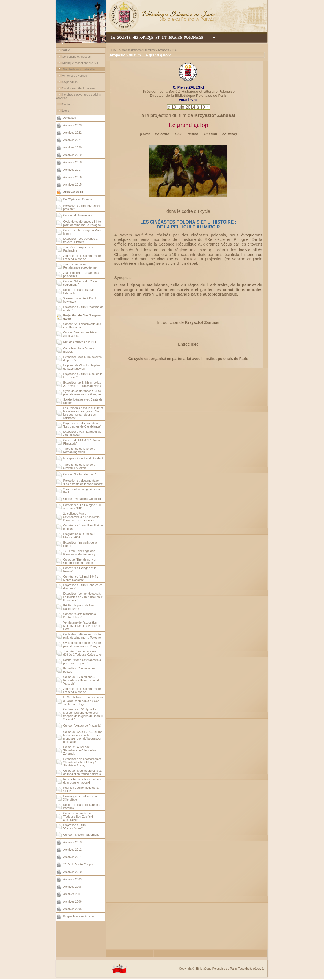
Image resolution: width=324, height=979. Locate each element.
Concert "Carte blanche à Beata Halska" (79, 615)
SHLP (66, 50)
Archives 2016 (72, 177)
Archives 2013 (72, 842)
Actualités (69, 117)
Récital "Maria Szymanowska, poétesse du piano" (82, 661)
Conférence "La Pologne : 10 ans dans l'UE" (82, 506)
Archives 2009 (72, 879)
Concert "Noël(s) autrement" (81, 834)
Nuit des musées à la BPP (80, 342)
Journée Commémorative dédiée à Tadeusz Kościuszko (82, 653)
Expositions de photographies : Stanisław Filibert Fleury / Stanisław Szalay (83, 762)
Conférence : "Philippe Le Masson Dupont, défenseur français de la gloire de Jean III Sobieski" (83, 714)
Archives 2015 (72, 184)
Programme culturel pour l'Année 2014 (79, 535)
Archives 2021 (72, 140)
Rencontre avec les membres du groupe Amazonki (82, 780)
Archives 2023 (72, 125)
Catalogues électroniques (78, 88)
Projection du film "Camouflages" (74, 826)
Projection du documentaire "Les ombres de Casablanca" (82, 424)
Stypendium (70, 82)
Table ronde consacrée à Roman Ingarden (79, 450)
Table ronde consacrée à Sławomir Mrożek (79, 466)
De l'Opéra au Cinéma (77, 199)
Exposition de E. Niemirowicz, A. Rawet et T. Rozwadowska (82, 384)
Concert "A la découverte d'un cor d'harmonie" (82, 325)
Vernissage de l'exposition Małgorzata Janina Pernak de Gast (82, 626)
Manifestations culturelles (79, 69)
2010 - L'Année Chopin (78, 864)
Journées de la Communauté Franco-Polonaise (82, 257)
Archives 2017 (72, 169)
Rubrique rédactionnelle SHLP (81, 63)
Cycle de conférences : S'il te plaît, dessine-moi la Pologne (82, 223)
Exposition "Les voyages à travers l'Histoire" (80, 240)
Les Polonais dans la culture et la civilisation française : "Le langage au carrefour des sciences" (83, 413)
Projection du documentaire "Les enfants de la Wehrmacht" (83, 482)
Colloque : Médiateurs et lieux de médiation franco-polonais (82, 772)
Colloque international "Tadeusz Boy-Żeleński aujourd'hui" (78, 816)
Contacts (68, 104)
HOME (113, 50)
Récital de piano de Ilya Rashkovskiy (78, 607)
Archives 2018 (72, 162)
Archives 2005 (72, 909)
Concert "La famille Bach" (80, 474)
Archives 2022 (72, 132)
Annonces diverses (74, 75)
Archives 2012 (72, 849)
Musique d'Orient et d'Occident (83, 458)
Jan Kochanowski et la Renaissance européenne (80, 266)
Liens (65, 110)
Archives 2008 (72, 886)
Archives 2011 (72, 857)
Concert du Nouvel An (77, 215)
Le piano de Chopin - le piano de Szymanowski (82, 367)
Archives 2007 (72, 894)
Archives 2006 (72, 901)
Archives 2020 (72, 147)
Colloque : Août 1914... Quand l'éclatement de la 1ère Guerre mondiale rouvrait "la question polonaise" (83, 736)
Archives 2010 (72, 871)
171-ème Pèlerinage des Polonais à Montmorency (79, 552)
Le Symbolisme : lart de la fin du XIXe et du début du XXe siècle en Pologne (83, 701)
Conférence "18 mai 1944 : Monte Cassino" (80, 578)
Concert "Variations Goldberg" (82, 498)
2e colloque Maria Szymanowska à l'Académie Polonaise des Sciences (81, 517)
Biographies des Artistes (79, 916)
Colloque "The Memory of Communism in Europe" (79, 561)
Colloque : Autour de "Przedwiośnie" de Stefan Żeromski (79, 750)
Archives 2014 (167, 50)
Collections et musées (76, 56)
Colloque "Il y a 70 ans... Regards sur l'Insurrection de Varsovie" (82, 680)
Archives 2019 (72, 154)
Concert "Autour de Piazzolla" (82, 725)
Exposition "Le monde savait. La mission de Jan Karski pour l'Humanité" (83, 597)
